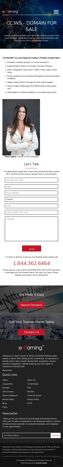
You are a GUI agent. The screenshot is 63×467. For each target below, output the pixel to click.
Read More (7, 370)
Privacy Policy (33, 399)
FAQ (29, 387)
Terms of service (34, 395)
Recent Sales (8, 399)
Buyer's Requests (10, 395)
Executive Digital (41, 463)
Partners (31, 391)
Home (5, 380)
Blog (4, 403)
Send (31, 249)
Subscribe (56, 435)
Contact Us (31, 332)
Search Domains (31, 305)
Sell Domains (8, 391)
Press (4, 407)
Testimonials (32, 384)
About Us (31, 380)
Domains (6, 387)
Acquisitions (7, 384)
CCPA (29, 403)
